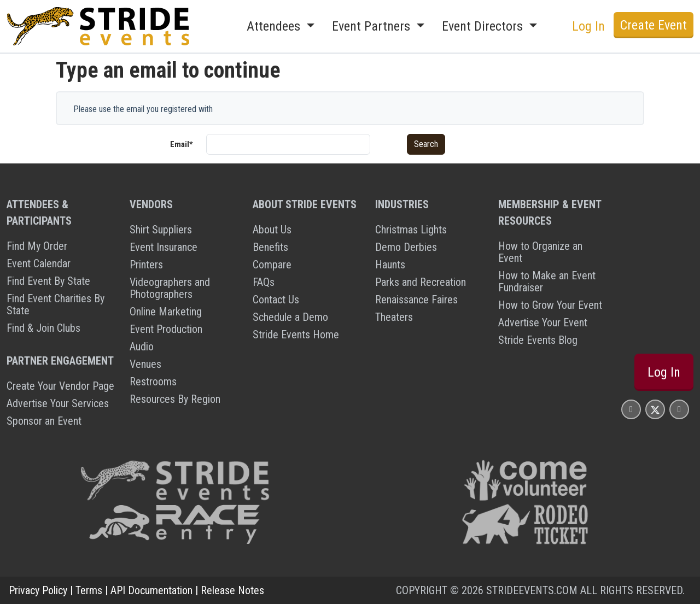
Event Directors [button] (484, 26)
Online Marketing (166, 311)
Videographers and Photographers (170, 288)
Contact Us (276, 299)
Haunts (390, 264)
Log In (588, 26)
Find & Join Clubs (43, 328)
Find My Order (37, 246)
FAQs (264, 282)
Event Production (166, 329)
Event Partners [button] (372, 26)
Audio (142, 346)
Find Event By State (48, 281)
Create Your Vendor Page (60, 385)
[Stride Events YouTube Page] (679, 409)
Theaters (394, 317)
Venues (145, 364)
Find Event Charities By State (55, 304)
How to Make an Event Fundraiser (547, 281)
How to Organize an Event (540, 252)
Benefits (270, 247)
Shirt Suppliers (161, 229)
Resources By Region (175, 399)
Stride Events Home (296, 334)
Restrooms (153, 381)
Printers (146, 264)
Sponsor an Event (44, 420)
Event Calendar (39, 263)
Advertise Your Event (542, 322)
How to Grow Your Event (550, 305)
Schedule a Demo (290, 317)
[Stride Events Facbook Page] (631, 409)
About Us (272, 229)
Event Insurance (163, 247)
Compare (272, 264)
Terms (88, 590)
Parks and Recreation (420, 282)
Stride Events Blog (538, 340)
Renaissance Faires (416, 299)
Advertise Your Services (58, 403)
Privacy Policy (38, 590)
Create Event (653, 25)
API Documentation (151, 590)
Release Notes (232, 590)
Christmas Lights (411, 229)
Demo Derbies (406, 247)
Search (426, 144)
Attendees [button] (275, 26)
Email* (181, 144)
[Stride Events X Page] (655, 409)
